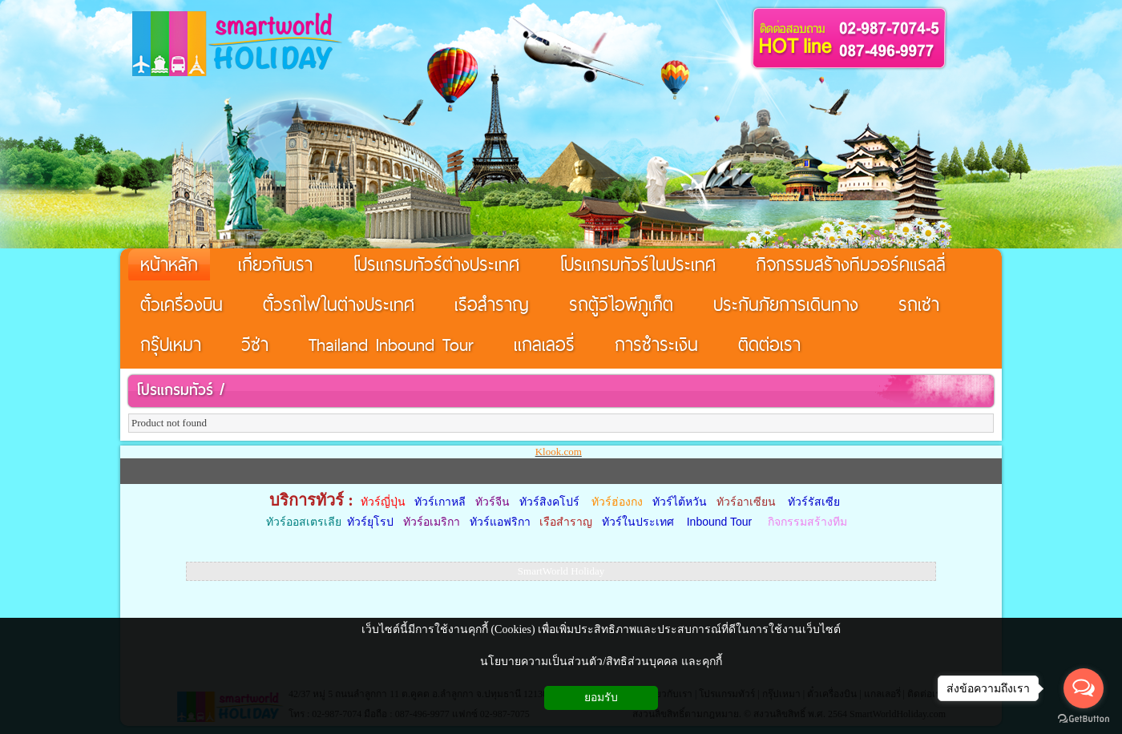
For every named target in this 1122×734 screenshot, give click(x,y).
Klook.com (558, 452)
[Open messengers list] (1083, 688)
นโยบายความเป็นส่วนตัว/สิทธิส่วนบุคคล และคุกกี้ (600, 661)
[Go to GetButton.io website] (1083, 718)
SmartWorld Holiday (561, 571)
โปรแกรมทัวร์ (174, 389)
